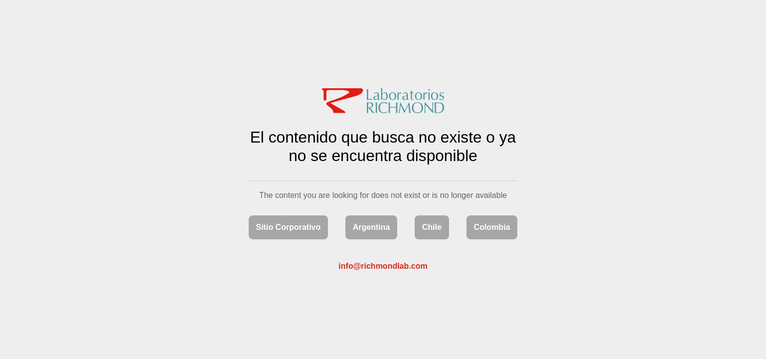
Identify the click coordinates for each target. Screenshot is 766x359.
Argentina (371, 227)
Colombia (492, 227)
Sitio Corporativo (288, 227)
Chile (432, 227)
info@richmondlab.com (382, 266)
